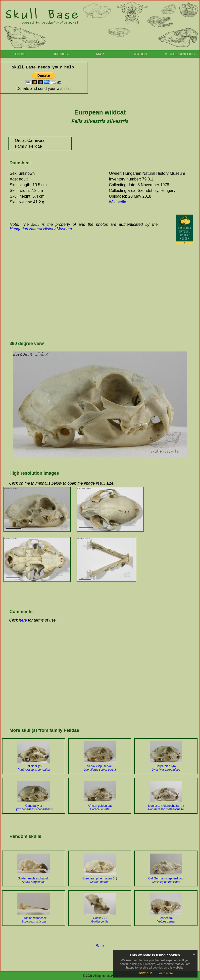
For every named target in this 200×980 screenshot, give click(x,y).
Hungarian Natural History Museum (41, 229)
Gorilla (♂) (99, 919)
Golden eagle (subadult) (34, 880)
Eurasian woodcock (34, 919)
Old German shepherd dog (166, 880)
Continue (145, 973)
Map (100, 54)
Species (60, 54)
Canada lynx (33, 807)
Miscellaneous (179, 54)
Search (139, 54)
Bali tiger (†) (34, 767)
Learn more (165, 973)
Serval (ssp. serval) (100, 767)
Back (100, 946)
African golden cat (100, 807)
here (23, 620)
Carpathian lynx (166, 767)
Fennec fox (166, 919)
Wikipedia (117, 202)
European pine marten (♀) (99, 880)
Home (20, 54)
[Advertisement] (85, 296)
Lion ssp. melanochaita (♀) (166, 807)
